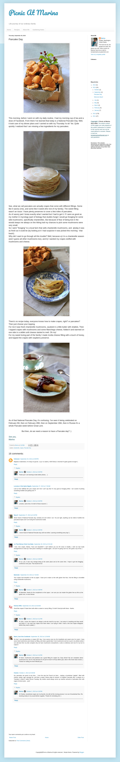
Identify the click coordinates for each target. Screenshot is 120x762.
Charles (16, 673)
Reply (15, 464)
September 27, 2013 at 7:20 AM (41, 486)
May (95, 103)
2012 (94, 113)
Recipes (17, 30)
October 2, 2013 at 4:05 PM (34, 530)
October (96, 89)
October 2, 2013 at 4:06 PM (34, 559)
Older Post (81, 737)
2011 (94, 116)
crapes (21, 448)
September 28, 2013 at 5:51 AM (43, 544)
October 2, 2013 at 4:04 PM (34, 501)
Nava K (16, 515)
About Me (26, 30)
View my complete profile (98, 54)
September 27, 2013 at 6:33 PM (28, 515)
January (96, 110)
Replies (18, 468)
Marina (21, 472)
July (95, 100)
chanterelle (16, 448)
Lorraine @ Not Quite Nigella (22, 486)
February (97, 108)
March (96, 105)
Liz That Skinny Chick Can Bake (24, 544)
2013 (94, 87)
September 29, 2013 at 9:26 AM (31, 606)
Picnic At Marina (33, 12)
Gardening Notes (38, 30)
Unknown (17, 459)
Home (9, 30)
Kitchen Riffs (18, 606)
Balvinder (17, 575)
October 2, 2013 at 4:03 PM (34, 472)
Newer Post (12, 737)
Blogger (81, 752)
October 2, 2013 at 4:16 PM (34, 691)
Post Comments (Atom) (23, 740)
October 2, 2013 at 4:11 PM (34, 619)
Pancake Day (27, 448)
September (97, 92)
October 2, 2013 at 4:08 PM (34, 590)
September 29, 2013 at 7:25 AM (29, 575)
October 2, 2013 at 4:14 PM (34, 655)
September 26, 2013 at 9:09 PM (29, 459)
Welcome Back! (98, 97)
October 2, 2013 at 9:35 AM (27, 673)
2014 (94, 85)
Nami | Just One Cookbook (22, 636)
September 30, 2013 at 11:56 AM (40, 636)
